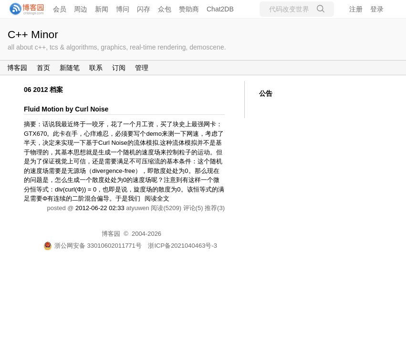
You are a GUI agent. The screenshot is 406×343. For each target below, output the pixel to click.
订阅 (118, 67)
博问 (122, 9)
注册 (356, 9)
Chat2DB (220, 9)
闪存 (143, 9)
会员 (59, 9)
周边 (80, 9)
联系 (96, 67)
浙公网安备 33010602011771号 (92, 245)
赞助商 (189, 9)
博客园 (17, 67)
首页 (43, 67)
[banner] (24, 9)
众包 (164, 9)
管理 (141, 67)
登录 (377, 9)
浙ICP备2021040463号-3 (182, 245)
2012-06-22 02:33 (100, 208)
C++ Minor (33, 34)
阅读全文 (157, 198)
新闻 (101, 9)
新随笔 (70, 67)
